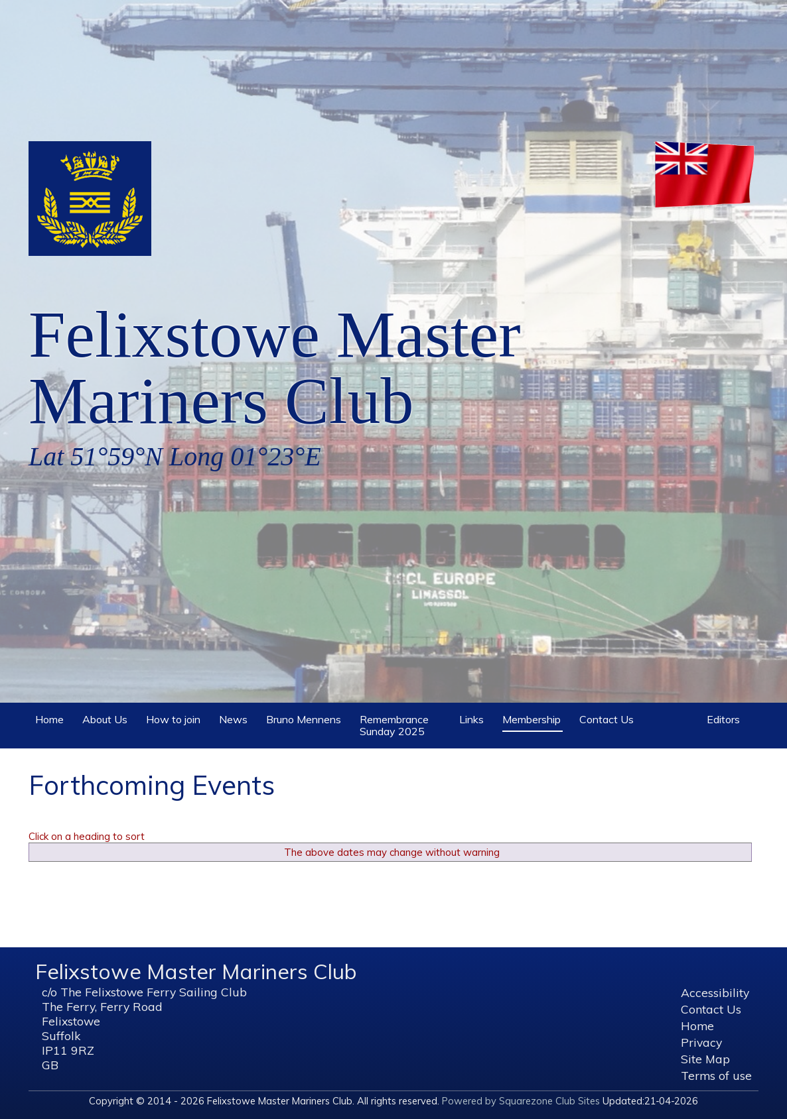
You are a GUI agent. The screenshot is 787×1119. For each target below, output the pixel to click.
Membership (531, 719)
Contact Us (607, 717)
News (234, 717)
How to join (174, 717)
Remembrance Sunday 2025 (401, 723)
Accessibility (715, 992)
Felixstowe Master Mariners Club (275, 368)
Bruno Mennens (304, 717)
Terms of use (716, 1075)
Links (472, 717)
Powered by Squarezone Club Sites (521, 1100)
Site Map (705, 1058)
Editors (724, 717)
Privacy (701, 1042)
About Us (105, 717)
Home (50, 717)
